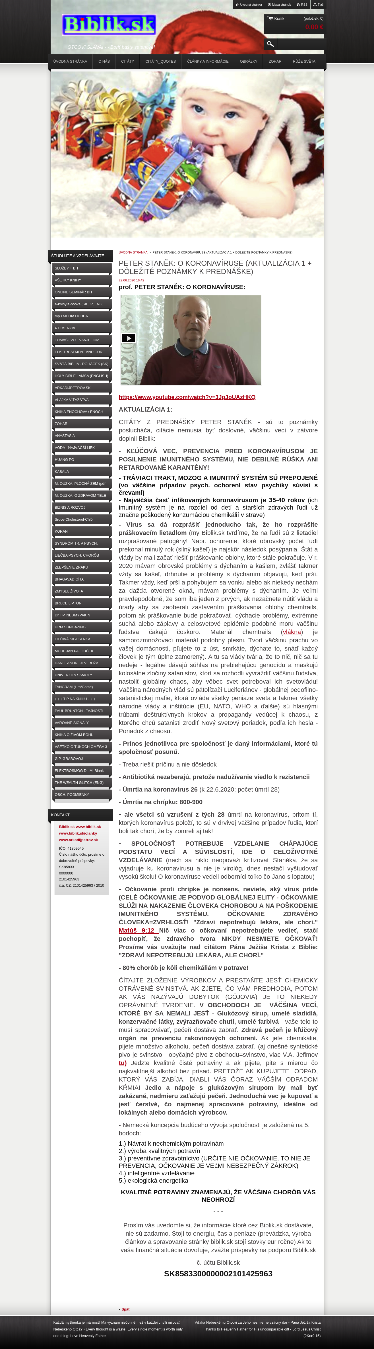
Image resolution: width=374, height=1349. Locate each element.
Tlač (321, 4)
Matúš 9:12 (139, 930)
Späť (126, 1309)
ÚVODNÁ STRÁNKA (133, 252)
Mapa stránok (281, 4)
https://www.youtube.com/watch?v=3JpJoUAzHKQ (187, 397)
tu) (123, 1062)
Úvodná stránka (251, 4)
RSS (304, 4)
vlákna (292, 631)
